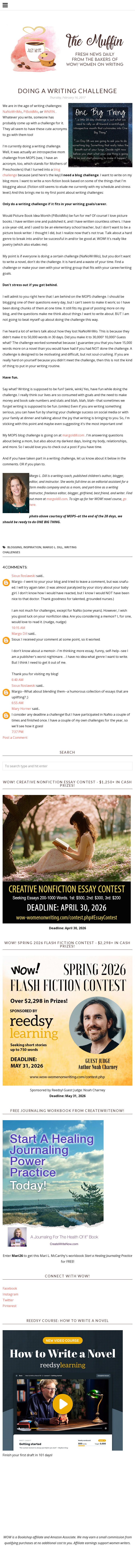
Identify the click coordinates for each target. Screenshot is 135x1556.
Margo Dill (19, 633)
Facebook (10, 1288)
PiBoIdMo (30, 111)
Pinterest (9, 1306)
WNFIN (49, 111)
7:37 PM (17, 732)
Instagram (10, 1294)
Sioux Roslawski (23, 576)
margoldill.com (73, 435)
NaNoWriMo (12, 111)
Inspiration (32, 547)
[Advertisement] (67, 1496)
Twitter (8, 1300)
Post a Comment (15, 737)
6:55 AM (17, 703)
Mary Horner (21, 708)
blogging (14, 547)
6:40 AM (17, 680)
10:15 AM (18, 628)
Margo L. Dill (53, 547)
